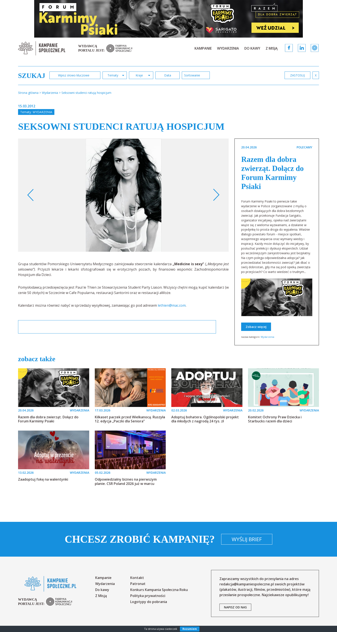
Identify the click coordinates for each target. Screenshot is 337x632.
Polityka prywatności (147, 595)
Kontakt (137, 577)
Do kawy (252, 48)
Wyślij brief (247, 539)
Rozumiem (189, 629)
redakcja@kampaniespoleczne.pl (246, 584)
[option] (123, 195)
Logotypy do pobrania (148, 601)
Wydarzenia (228, 48)
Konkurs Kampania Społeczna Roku (159, 589)
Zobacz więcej (256, 327)
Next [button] (216, 195)
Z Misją (272, 48)
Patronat (138, 583)
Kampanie (203, 48)
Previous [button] (30, 195)
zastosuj (297, 75)
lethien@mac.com (172, 305)
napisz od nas (235, 607)
